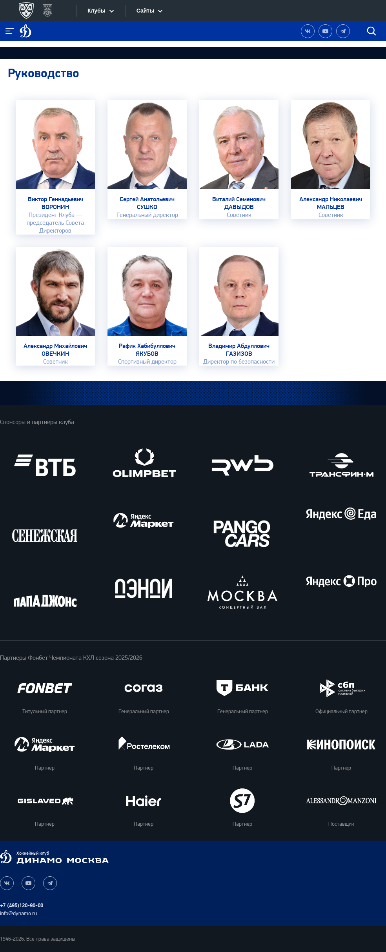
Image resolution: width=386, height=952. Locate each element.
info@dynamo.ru (18, 913)
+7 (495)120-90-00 (21, 905)
